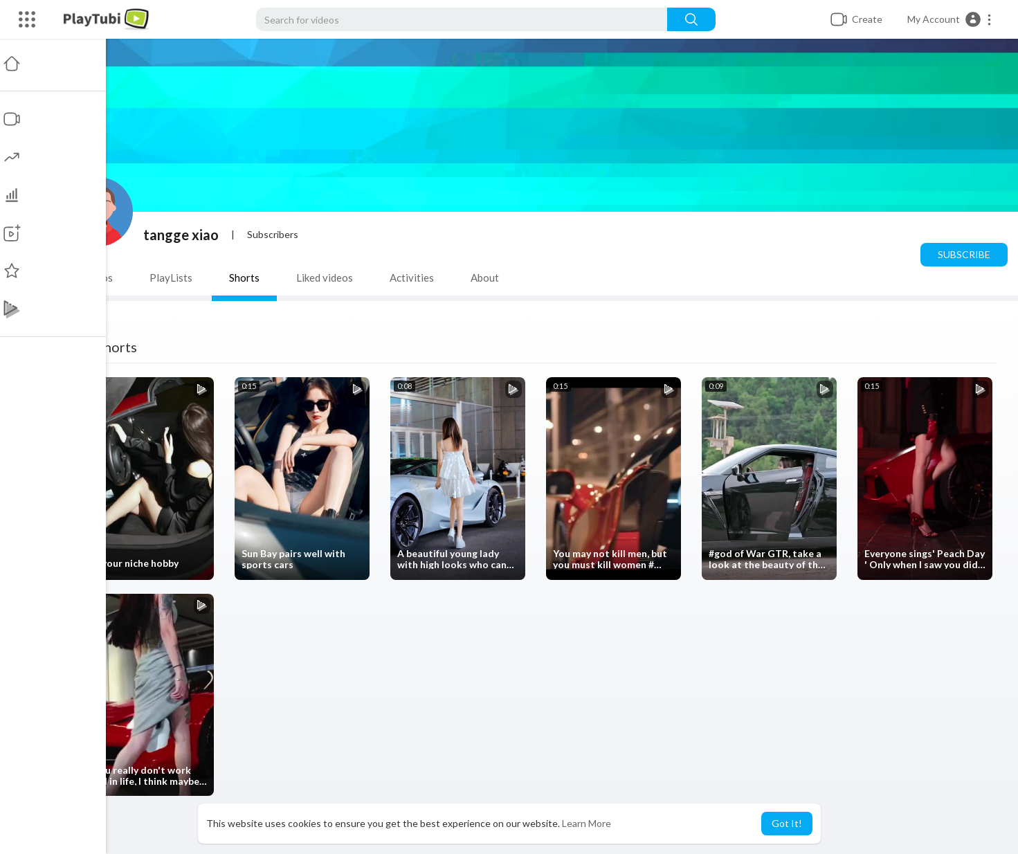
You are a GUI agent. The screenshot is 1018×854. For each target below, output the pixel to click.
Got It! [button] (787, 823)
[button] (949, 19)
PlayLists (173, 277)
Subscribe (964, 254)
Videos (99, 277)
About (487, 277)
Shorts (246, 277)
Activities (414, 277)
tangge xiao (183, 234)
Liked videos (326, 277)
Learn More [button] (586, 823)
